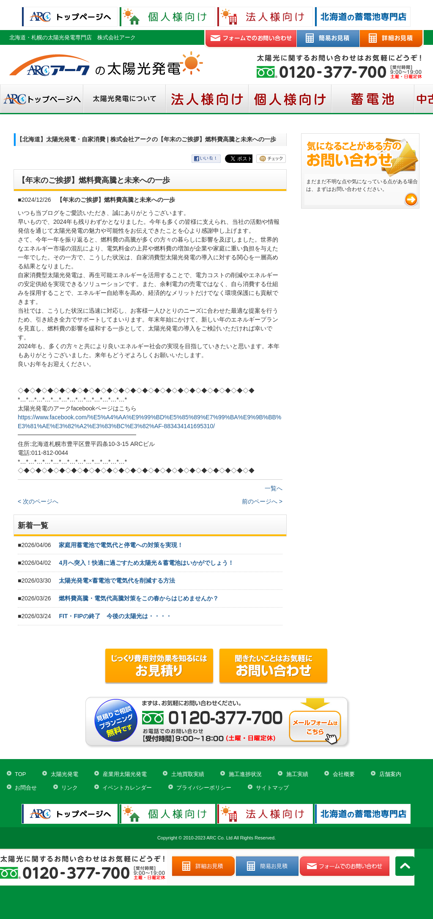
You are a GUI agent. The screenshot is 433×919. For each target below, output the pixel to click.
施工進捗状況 (245, 774)
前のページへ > (262, 501)
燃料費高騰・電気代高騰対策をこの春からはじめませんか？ (139, 598)
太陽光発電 (64, 774)
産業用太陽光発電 (125, 774)
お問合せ (26, 787)
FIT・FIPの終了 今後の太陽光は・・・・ (115, 616)
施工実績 (297, 774)
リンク (69, 787)
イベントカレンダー (127, 787)
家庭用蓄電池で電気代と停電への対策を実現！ (121, 545)
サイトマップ (272, 787)
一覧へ (273, 488)
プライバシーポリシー (203, 787)
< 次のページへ (38, 501)
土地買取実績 (187, 774)
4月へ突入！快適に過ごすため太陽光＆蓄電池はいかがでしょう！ (146, 562)
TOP (20, 774)
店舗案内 (390, 774)
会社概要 (344, 774)
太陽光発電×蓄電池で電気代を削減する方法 (117, 580)
